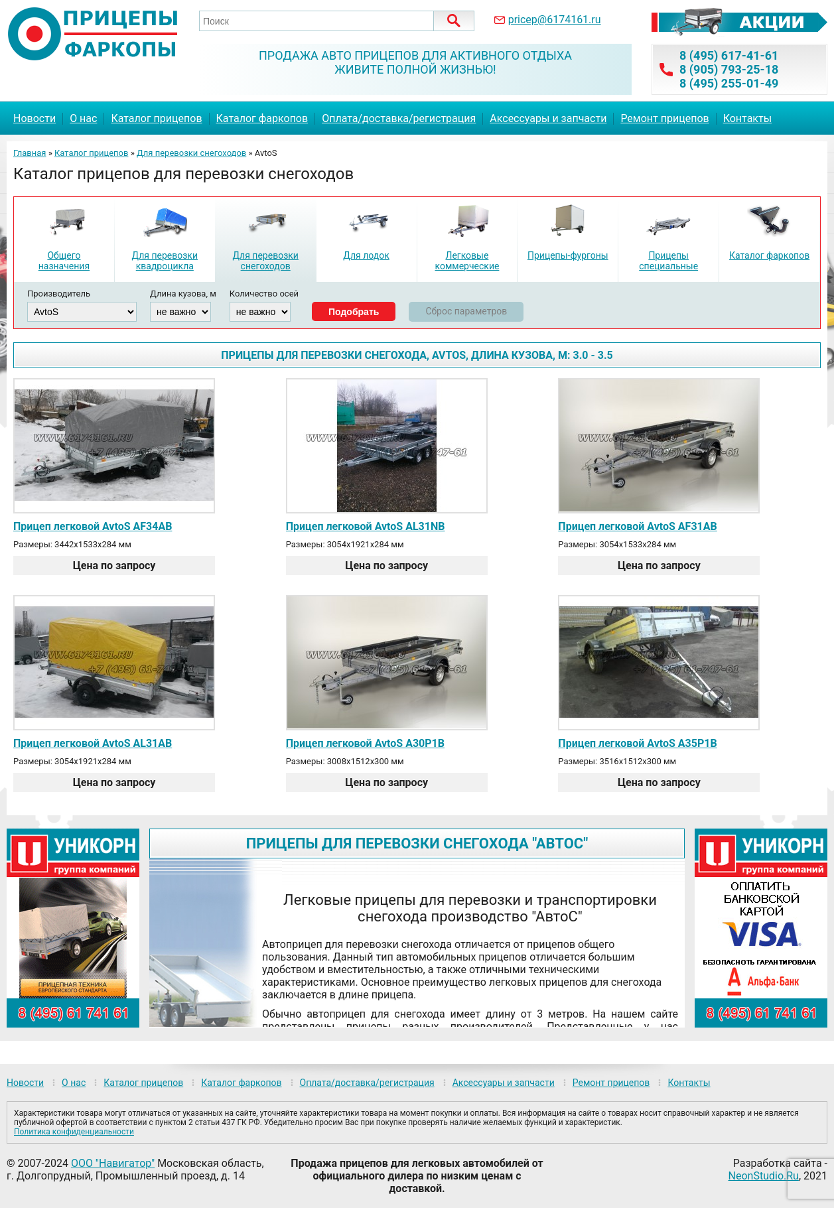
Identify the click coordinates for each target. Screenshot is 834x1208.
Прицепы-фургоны (567, 255)
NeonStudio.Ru (764, 1176)
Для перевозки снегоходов (191, 153)
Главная (29, 153)
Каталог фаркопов (262, 118)
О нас (83, 118)
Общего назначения (64, 260)
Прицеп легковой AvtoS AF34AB (92, 526)
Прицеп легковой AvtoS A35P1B (637, 743)
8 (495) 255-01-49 (728, 83)
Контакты (747, 118)
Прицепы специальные (668, 260)
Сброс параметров (466, 311)
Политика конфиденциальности (74, 1131)
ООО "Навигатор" (113, 1163)
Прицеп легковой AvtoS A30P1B (365, 743)
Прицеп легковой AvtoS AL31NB (365, 526)
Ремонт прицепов (664, 118)
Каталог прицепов (156, 118)
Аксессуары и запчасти (548, 118)
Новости (34, 118)
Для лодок (366, 255)
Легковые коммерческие (467, 260)
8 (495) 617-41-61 (728, 55)
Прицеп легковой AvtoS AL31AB (92, 743)
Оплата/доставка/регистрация (399, 118)
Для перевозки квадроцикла (165, 260)
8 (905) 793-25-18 (728, 69)
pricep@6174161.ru (554, 19)
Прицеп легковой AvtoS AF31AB (637, 526)
